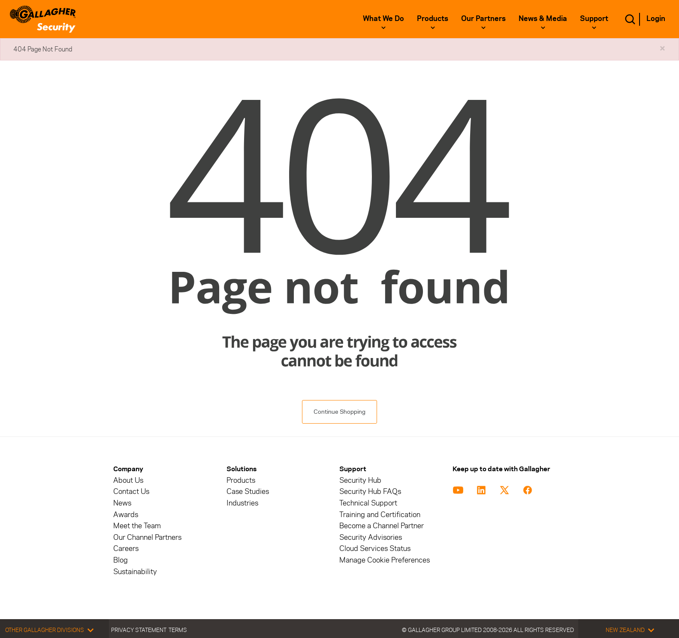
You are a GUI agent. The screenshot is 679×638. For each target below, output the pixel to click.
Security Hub (360, 480)
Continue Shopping (339, 412)
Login (655, 18)
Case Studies (247, 491)
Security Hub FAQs (370, 491)
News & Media (543, 18)
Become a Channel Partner (381, 525)
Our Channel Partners (147, 537)
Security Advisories (370, 537)
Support (594, 18)
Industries (242, 503)
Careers (126, 548)
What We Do (383, 18)
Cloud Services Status (374, 548)
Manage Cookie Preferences (384, 560)
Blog (120, 560)
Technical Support (368, 503)
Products (432, 18)
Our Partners (483, 18)
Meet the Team (137, 525)
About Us (128, 480)
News (122, 503)
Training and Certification (379, 514)
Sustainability (135, 571)
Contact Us (131, 491)
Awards (125, 514)
